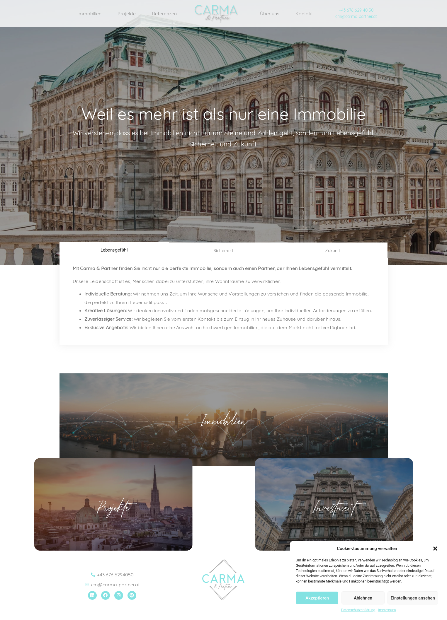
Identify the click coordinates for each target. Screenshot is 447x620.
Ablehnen (363, 598)
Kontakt (304, 13)
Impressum (387, 610)
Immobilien (89, 13)
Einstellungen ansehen (413, 598)
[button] (435, 548)
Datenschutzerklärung (358, 610)
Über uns (269, 13)
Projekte (127, 13)
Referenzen (164, 13)
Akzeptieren (317, 598)
